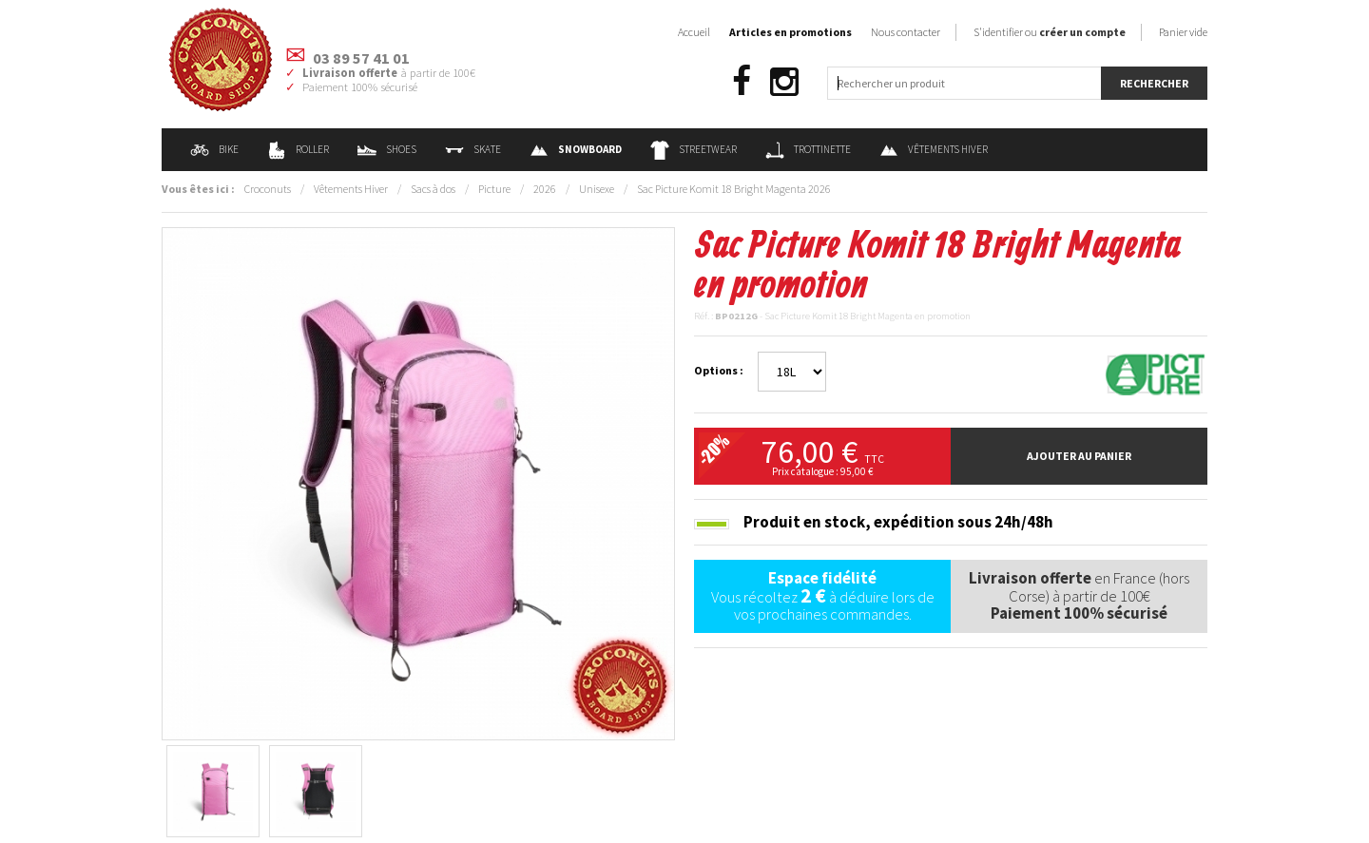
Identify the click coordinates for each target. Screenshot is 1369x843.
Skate (473, 149)
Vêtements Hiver (933, 149)
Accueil (694, 32)
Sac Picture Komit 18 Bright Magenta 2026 (734, 189)
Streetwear (693, 149)
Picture (494, 189)
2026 (544, 189)
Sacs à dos (433, 189)
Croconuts (267, 189)
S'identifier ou (1050, 32)
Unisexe (596, 189)
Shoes (386, 149)
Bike (214, 149)
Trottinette (808, 149)
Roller (298, 149)
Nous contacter (905, 32)
